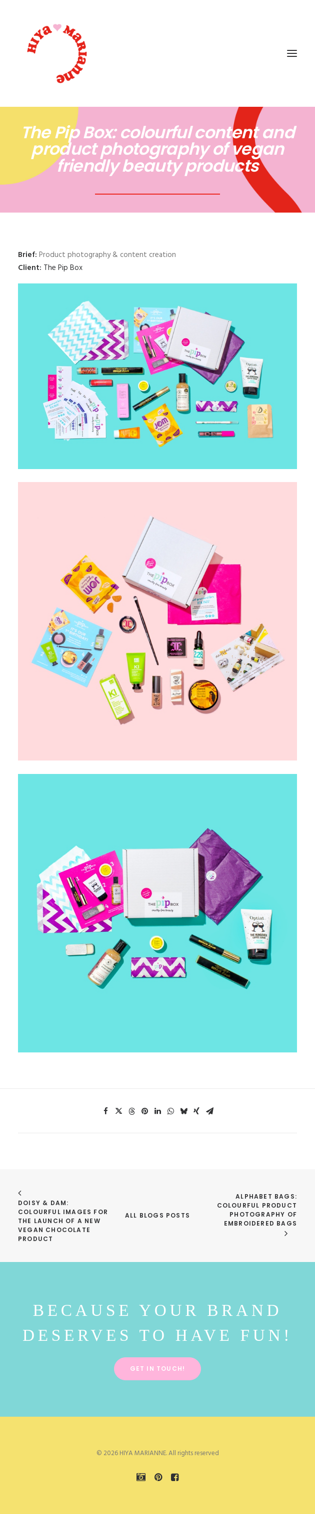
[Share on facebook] (106, 1111)
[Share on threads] (132, 1111)
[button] (292, 53)
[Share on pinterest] (144, 1111)
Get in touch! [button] (158, 1368)
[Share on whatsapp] (170, 1111)
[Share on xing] (196, 1111)
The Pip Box (63, 268)
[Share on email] (210, 1111)
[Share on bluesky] (184, 1111)
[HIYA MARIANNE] (58, 53)
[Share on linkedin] (158, 1111)
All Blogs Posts (157, 1215)
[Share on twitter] (118, 1111)
